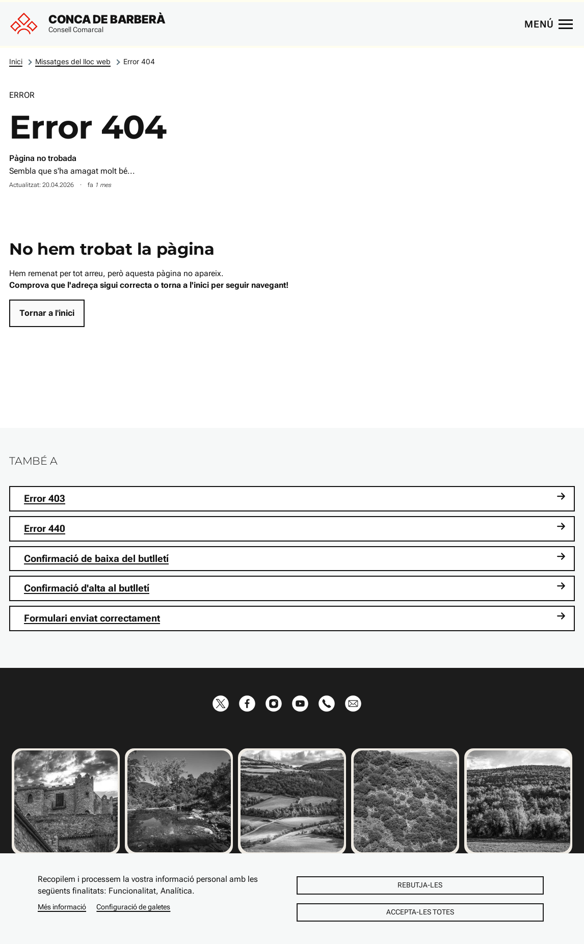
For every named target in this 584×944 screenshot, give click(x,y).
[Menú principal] (548, 24)
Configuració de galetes (133, 907)
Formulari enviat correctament (295, 617)
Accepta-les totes (420, 912)
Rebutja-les (419, 885)
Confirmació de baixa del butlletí (295, 558)
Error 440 (295, 528)
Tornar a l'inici (46, 313)
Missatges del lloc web (73, 61)
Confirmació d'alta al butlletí (295, 587)
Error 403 (295, 498)
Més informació (62, 907)
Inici (15, 61)
